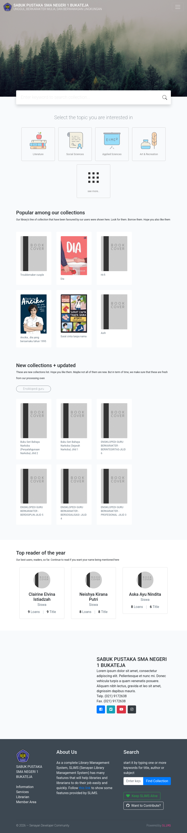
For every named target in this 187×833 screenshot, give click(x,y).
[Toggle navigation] (178, 7)
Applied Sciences (111, 144)
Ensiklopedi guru (33, 388)
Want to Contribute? (143, 806)
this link (85, 788)
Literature (38, 144)
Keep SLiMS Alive (142, 796)
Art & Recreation (149, 144)
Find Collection (157, 781)
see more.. (93, 181)
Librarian (22, 797)
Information (25, 787)
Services (22, 792)
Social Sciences (75, 144)
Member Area (26, 802)
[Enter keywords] (133, 781)
